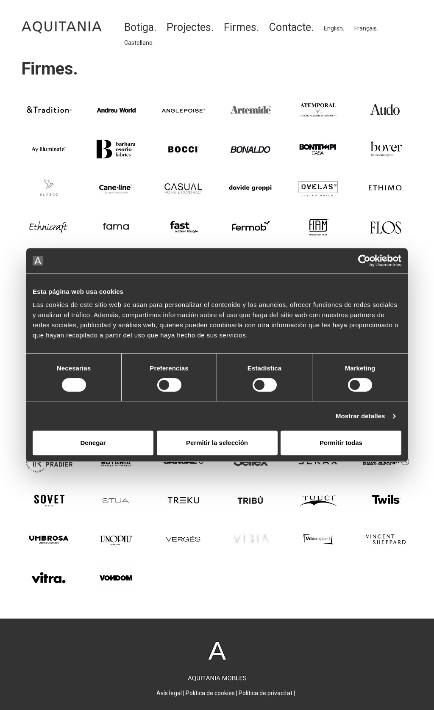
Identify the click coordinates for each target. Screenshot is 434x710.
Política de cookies (210, 693)
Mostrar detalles (360, 416)
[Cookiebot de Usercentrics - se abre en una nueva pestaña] (364, 260)
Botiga (139, 27)
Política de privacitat (265, 693)
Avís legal (169, 693)
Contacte (290, 27)
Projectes (189, 27)
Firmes (240, 27)
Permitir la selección (217, 442)
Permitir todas (341, 442)
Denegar (93, 442)
